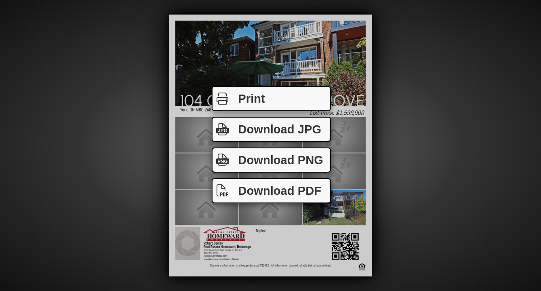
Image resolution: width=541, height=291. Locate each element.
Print (239, 98)
